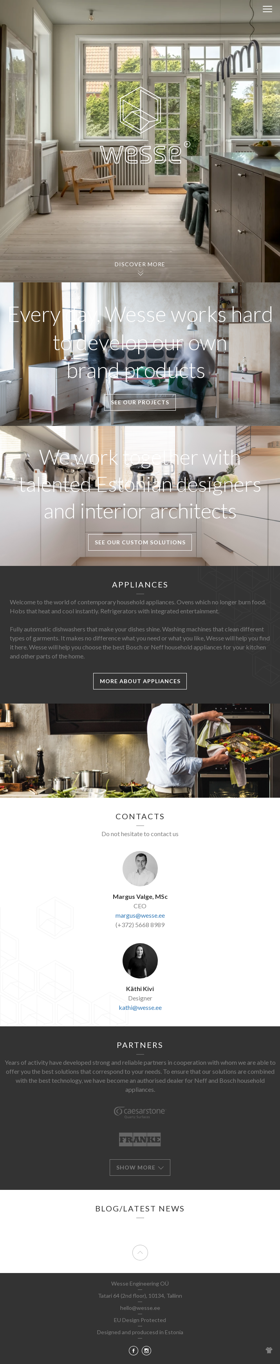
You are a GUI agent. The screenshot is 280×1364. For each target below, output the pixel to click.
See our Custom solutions (140, 542)
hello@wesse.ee (140, 1307)
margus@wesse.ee (140, 915)
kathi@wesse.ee (140, 1007)
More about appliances (140, 681)
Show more (140, 1167)
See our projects (140, 402)
